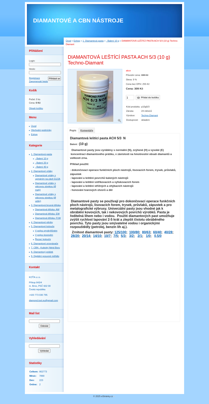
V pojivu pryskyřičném (46, 230)
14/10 (97, 236)
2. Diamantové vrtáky (41, 171)
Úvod (33, 126)
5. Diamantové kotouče (42, 226)
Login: (32, 61)
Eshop (34, 134)
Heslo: (32, 69)
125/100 (120, 232)
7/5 (115, 236)
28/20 (75, 236)
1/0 (148, 236)
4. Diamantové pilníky (42, 222)
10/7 (107, 236)
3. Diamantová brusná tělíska (46, 205)
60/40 (157, 232)
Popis (73, 130)
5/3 (123, 236)
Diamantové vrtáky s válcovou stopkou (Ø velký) (45, 197)
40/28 (168, 232)
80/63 (146, 232)
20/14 (86, 236)
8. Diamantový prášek (42, 252)
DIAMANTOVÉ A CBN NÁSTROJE (78, 20)
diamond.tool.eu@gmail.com (43, 300)
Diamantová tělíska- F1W (48, 218)
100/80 (134, 232)
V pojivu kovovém (44, 235)
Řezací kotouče (43, 239)
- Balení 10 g (41, 158)
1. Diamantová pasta (41, 154)
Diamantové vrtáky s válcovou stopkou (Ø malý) (45, 186)
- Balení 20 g (41, 163)
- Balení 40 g (41, 167)
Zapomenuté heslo (38, 81)
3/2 (131, 236)
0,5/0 (158, 236)
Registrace (34, 78)
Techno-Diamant (149, 115)
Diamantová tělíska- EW (47, 214)
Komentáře (86, 130)
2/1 (140, 236)
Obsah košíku (36, 108)
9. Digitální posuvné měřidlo (45, 256)
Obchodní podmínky (41, 130)
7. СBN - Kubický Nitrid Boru (45, 247)
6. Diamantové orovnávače (44, 243)
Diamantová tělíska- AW (47, 209)
